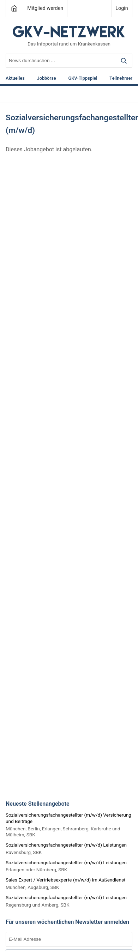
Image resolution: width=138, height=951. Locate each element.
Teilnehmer (120, 78)
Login (121, 8)
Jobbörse (46, 78)
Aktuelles (15, 78)
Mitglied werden (45, 8)
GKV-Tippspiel (82, 78)
